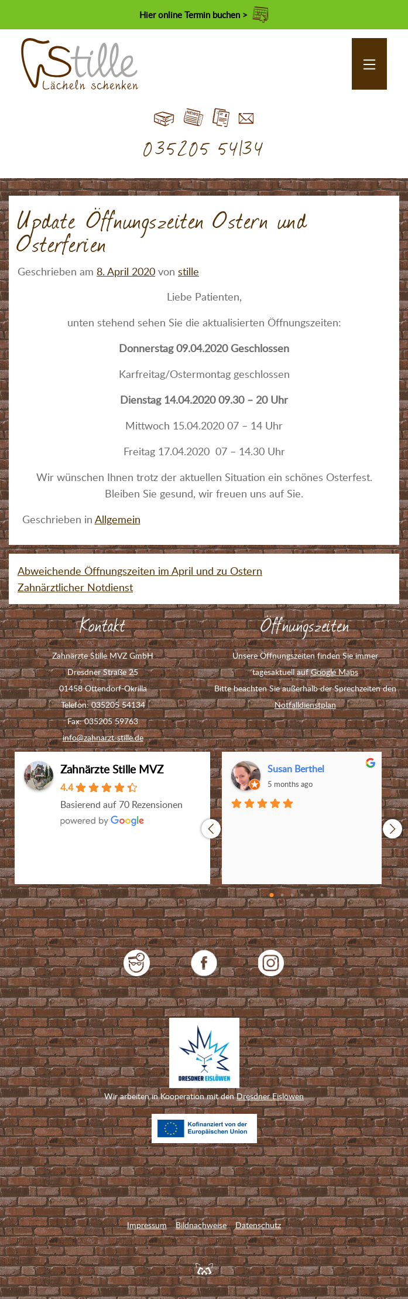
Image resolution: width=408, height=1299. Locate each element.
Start (164, 118)
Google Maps (334, 671)
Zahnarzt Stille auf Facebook (204, 963)
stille (188, 271)
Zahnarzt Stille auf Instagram (271, 963)
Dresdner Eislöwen (270, 1096)
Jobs (220, 118)
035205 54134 (204, 150)
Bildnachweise (201, 1224)
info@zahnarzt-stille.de (103, 737)
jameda (137, 963)
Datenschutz (258, 1224)
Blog (193, 118)
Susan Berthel (296, 768)
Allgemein (117, 519)
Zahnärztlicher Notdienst (75, 587)
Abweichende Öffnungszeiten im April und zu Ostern (140, 571)
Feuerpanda (204, 1268)
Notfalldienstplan (305, 704)
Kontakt (246, 118)
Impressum (147, 1224)
